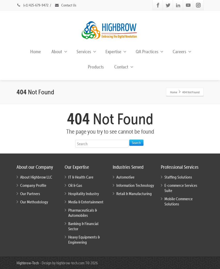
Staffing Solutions (178, 177)
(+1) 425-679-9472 (33, 5)
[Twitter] (168, 5)
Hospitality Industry (83, 193)
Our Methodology (34, 201)
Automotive (125, 177)
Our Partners (30, 193)
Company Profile (33, 185)
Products (96, 67)
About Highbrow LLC (36, 177)
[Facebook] (158, 5)
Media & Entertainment (85, 201)
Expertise (115, 51)
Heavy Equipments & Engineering (84, 239)
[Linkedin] (178, 5)
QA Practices (149, 51)
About (59, 51)
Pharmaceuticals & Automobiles (82, 212)
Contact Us (65, 5)
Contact (123, 67)
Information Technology (135, 185)
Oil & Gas (75, 185)
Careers (182, 51)
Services (86, 51)
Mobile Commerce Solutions (178, 201)
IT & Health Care (80, 177)
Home (35, 51)
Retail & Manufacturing (134, 193)
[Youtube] (188, 5)
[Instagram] (198, 5)
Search (136, 142)
